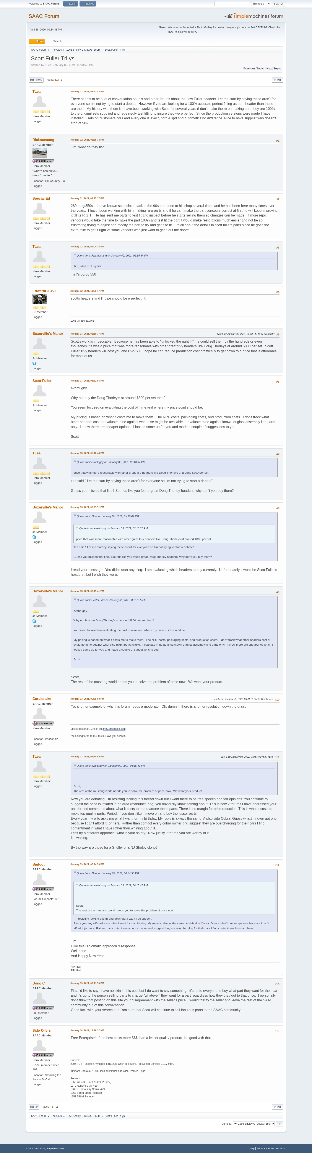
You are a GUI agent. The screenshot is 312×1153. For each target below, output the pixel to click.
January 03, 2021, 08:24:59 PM (87, 864)
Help (252, 1148)
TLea (36, 91)
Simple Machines (55, 1148)
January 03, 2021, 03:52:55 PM (87, 380)
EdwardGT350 (44, 291)
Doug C (38, 983)
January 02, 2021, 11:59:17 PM (87, 291)
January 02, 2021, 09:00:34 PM (87, 246)
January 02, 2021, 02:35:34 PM (87, 139)
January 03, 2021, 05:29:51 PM (87, 507)
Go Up (34, 1107)
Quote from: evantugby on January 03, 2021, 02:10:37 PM (111, 462)
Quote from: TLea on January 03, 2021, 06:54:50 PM (108, 873)
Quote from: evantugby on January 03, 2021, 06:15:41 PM (111, 765)
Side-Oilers (41, 1030)
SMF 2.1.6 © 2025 (35, 1148)
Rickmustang (43, 140)
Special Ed (41, 198)
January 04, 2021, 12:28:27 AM (87, 1030)
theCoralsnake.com (114, 728)
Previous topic (253, 68)
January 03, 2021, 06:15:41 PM (87, 591)
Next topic (273, 68)
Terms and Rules (265, 1148)
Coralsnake (41, 699)
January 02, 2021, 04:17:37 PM (87, 198)
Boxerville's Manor (47, 333)
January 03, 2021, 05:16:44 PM (87, 453)
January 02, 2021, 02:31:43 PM (87, 91)
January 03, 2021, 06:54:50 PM (87, 756)
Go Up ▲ (281, 1148)
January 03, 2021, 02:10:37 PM (87, 333)
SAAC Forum (44, 16)
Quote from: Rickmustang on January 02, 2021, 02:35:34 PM (112, 255)
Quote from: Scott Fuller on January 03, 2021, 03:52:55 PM (111, 600)
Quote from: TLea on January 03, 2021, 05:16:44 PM (108, 516)
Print (277, 80)
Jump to (226, 1123)
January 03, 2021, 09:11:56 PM (87, 983)
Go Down (36, 80)
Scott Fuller (42, 381)
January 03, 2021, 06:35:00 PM (87, 699)
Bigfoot (38, 864)
